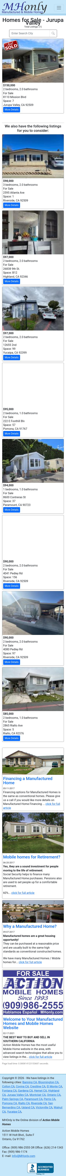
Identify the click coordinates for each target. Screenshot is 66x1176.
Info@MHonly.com (23, 1156)
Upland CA (28, 1107)
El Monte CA (54, 1086)
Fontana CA (9, 1090)
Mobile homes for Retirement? (31, 857)
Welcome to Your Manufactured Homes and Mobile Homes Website (33, 1023)
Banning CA (29, 1082)
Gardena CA (25, 1090)
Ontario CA (54, 1095)
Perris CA (49, 1099)
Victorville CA (44, 1107)
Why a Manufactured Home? (30, 926)
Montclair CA (38, 1095)
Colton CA (8, 1086)
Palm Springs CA (12, 1099)
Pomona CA (9, 1103)
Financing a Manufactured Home (27, 780)
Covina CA (22, 1086)
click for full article (22, 893)
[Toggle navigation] (59, 7)
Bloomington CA (48, 1082)
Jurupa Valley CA (17, 1095)
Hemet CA (40, 1090)
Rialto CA (24, 1103)
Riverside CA (39, 1103)
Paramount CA (33, 1099)
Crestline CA (38, 1086)
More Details (12, 109)
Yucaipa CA (14, 1111)
